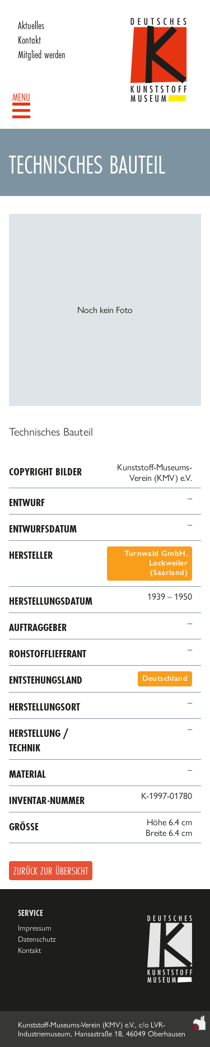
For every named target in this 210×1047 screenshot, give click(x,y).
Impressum (35, 927)
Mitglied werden (42, 54)
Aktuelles (31, 25)
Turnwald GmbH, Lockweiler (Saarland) (156, 563)
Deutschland (165, 678)
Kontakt (29, 39)
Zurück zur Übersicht (50, 870)
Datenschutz (37, 938)
